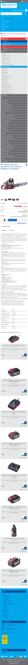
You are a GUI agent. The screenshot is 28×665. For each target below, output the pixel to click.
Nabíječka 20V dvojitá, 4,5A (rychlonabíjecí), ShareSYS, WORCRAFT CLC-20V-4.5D (14, 476)
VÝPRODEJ (5, 49)
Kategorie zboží (14, 39)
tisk (4, 659)
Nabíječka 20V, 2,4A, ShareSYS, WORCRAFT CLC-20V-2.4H (14, 345)
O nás (3, 19)
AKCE (4, 46)
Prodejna (5, 601)
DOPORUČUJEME (7, 44)
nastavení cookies (21, 659)
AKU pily (16, 33)
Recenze (5, 605)
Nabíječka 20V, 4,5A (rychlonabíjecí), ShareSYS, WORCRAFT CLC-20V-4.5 (14, 412)
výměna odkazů (5, 616)
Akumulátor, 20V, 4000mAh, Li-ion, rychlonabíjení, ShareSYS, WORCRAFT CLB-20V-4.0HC (14, 444)
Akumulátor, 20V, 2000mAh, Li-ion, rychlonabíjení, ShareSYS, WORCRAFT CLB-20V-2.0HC (14, 507)
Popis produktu (4, 230)
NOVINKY (5, 41)
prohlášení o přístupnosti (12, 659)
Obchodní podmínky (7, 596)
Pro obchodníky (5, 26)
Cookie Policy (6, 607)
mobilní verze (17, 661)
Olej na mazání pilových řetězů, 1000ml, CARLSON (14, 538)
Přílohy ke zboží (12, 230)
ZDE (26, 298)
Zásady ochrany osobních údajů (9, 604)
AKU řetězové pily (22, 33)
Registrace (4, 1)
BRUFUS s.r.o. (4, 652)
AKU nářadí (11, 33)
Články (3, 24)
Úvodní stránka (5, 33)
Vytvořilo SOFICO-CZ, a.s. (14, 663)
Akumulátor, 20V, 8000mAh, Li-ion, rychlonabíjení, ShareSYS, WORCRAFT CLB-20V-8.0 (14, 571)
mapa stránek (5, 614)
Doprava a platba (5, 21)
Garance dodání (6, 597)
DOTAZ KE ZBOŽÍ (6, 226)
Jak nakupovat (6, 595)
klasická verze (10, 661)
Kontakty (4, 29)
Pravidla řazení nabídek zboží (8, 603)
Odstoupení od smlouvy (8, 600)
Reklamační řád (6, 599)
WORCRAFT (20, 206)
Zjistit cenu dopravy (21, 223)
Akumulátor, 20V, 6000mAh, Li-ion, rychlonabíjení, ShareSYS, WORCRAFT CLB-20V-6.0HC (14, 381)
